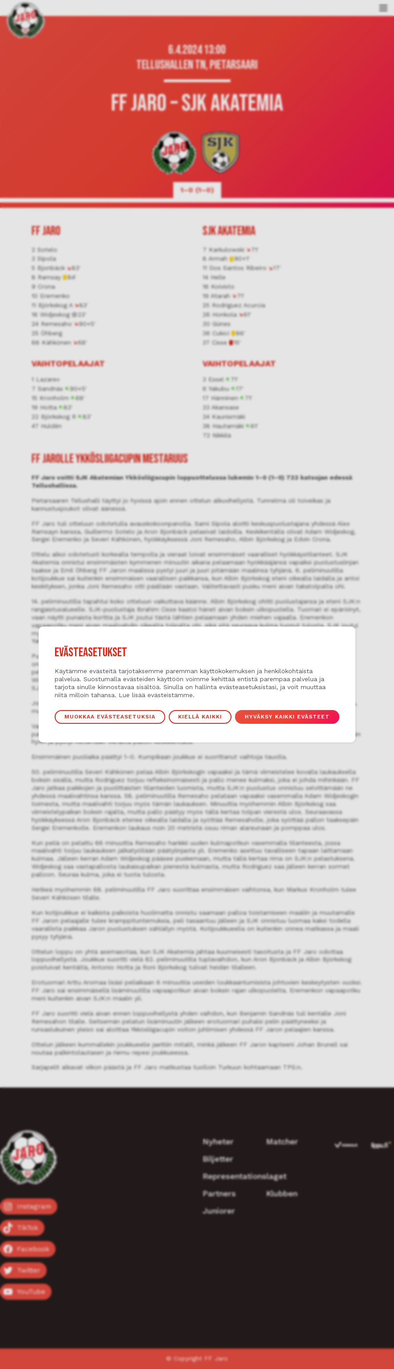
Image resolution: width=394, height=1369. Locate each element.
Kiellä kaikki (200, 717)
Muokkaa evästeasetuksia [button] (109, 717)
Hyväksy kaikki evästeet (287, 717)
